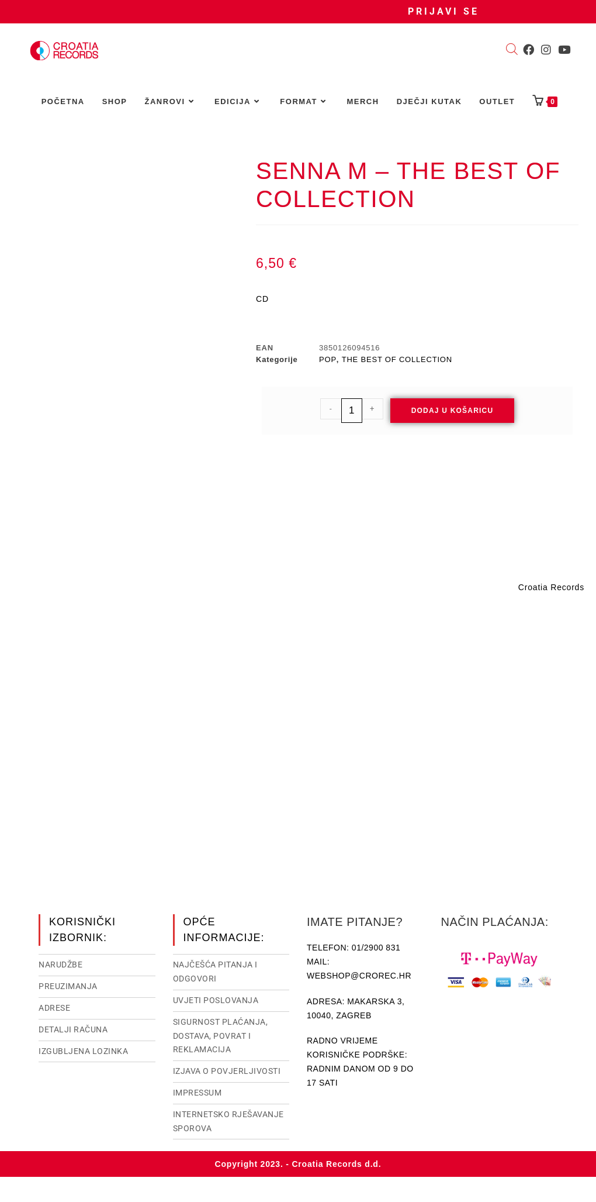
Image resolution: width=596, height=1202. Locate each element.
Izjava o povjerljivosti (227, 1069)
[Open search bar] (512, 50)
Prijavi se (443, 11)
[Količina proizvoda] (351, 410)
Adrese (54, 1006)
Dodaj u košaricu (452, 411)
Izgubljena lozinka (83, 1050)
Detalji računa (73, 1028)
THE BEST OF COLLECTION (397, 359)
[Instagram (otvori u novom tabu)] (546, 49)
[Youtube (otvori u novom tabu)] (564, 49)
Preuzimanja (68, 985)
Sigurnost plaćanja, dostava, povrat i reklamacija (220, 1034)
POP (328, 359)
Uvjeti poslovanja (216, 999)
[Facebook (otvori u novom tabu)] (528, 49)
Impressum (197, 1091)
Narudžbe (60, 963)
